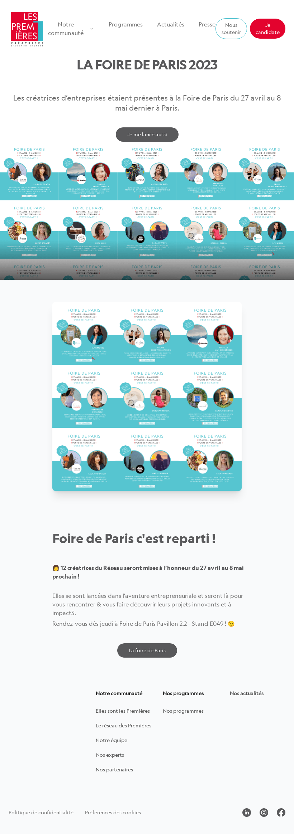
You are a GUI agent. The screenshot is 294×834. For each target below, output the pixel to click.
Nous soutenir (231, 28)
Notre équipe (111, 740)
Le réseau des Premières (123, 725)
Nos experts (110, 755)
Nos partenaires (114, 769)
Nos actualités (247, 693)
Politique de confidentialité (41, 812)
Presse (207, 24)
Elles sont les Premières (123, 711)
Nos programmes (183, 711)
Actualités (170, 24)
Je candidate (268, 28)
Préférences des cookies (113, 812)
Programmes (126, 24)
